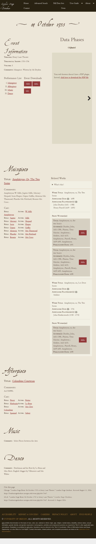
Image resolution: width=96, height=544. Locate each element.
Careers (45, 520)
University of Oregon (15, 525)
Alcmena (13, 237)
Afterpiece (12, 87)
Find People (85, 520)
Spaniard (13, 419)
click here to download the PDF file (74, 83)
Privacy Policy (60, 520)
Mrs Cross (29, 243)
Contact (27, 8)
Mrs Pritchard (30, 240)
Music (10, 90)
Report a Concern (28, 520)
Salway (27, 419)
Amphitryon (9, 221)
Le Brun (28, 409)
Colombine (8, 416)
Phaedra (13, 240)
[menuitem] (27, 3)
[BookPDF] (72, 104)
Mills (27, 224)
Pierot (12, 406)
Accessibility (9, 520)
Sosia (12, 230)
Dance (10, 94)
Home (26, 3)
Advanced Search (41, 3)
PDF (64, 48)
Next (88, 103)
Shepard (28, 227)
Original (78, 48)
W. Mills (28, 217)
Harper (28, 230)
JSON (28, 84)
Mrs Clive (29, 412)
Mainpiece (12, 83)
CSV (27, 91)
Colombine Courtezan (23, 387)
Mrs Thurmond (31, 237)
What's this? (59, 191)
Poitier (27, 406)
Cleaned (64, 54)
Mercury (13, 227)
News (63, 8)
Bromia (13, 243)
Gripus (12, 233)
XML (36, 84)
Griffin (27, 233)
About (87, 3)
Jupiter (12, 224)
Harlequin (14, 409)
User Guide (74, 3)
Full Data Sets (58, 3)
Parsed (78, 54)
